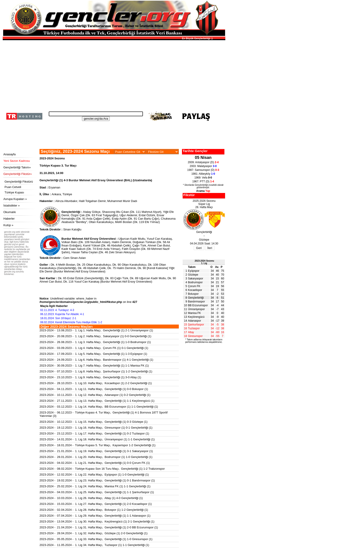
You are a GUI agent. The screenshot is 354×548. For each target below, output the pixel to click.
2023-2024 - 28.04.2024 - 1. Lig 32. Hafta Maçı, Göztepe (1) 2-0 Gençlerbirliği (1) (93, 533)
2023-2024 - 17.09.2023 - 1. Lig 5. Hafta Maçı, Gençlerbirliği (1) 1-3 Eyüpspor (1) (93, 353)
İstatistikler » (11, 205)
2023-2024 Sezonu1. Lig (204, 262)
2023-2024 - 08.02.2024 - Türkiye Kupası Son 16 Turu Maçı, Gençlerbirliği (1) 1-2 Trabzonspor (102, 468)
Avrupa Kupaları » (15, 199)
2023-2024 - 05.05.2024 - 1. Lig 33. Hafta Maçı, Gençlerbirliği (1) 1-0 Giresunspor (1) (96, 539)
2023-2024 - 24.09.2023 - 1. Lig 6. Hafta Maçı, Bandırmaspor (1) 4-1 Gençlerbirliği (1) (96, 359)
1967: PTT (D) (203, 181)
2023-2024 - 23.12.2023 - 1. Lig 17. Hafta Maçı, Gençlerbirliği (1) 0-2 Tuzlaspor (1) (94, 433)
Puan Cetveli (13, 187)
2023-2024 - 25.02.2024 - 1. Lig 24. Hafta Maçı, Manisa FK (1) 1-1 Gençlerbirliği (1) (95, 486)
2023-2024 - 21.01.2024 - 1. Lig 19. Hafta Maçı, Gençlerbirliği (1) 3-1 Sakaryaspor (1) (96, 451)
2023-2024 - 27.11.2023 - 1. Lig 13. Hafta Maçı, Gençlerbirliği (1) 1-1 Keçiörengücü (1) (97, 400)
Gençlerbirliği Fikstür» (17, 174)
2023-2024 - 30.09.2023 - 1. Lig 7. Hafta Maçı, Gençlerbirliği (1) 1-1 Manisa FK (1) (94, 365)
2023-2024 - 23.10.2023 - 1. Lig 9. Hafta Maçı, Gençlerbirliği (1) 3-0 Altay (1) (90, 377)
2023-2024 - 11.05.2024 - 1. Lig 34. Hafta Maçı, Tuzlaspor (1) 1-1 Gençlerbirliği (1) (94, 545)
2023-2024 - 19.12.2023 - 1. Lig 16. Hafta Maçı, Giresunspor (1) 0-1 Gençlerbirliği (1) (96, 427)
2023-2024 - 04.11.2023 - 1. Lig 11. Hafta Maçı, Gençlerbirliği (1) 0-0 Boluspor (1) (94, 389)
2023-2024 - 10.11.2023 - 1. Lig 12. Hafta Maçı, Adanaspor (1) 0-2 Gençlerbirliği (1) (95, 395)
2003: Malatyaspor (203, 166)
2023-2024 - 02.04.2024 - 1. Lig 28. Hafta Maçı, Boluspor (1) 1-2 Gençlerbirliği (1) (94, 509)
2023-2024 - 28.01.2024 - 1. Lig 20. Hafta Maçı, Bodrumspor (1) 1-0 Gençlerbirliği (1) (96, 457)
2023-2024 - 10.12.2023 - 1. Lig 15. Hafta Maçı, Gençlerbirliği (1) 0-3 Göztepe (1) (93, 421)
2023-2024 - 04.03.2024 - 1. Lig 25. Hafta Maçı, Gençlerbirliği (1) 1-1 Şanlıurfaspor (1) (97, 492)
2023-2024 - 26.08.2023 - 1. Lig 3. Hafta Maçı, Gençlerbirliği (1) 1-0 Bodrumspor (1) (95, 342)
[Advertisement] (113, 74)
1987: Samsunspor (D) (203, 170)
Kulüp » (8, 225)
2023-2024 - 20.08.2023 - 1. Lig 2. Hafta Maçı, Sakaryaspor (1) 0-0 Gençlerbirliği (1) (95, 336)
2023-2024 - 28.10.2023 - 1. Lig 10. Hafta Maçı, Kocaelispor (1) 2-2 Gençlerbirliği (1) (96, 383)
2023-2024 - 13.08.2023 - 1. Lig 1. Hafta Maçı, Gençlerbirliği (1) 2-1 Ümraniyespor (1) (96, 330)
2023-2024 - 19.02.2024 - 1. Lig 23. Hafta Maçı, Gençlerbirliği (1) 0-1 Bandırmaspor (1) (97, 480)
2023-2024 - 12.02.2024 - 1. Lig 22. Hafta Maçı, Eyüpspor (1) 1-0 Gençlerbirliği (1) (94, 474)
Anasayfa (9, 154)
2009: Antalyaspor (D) (203, 162)
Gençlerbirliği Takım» (17, 167)
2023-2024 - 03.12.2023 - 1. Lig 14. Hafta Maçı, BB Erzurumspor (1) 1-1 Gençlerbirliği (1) (99, 406)
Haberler (9, 218)
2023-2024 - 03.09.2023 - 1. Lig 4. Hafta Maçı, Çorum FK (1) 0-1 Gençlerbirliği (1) (94, 348)
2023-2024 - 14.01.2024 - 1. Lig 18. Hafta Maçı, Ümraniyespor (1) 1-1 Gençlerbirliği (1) (97, 439)
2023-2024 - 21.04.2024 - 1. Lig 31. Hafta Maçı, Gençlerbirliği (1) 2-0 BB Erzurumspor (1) (99, 527)
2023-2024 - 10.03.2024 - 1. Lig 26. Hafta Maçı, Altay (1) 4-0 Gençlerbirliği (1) (91, 498)
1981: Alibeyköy (203, 173)
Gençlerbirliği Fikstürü (19, 181)
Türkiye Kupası (14, 192)
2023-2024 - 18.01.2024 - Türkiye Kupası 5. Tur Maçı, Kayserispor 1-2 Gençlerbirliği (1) (98, 445)
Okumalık (9, 212)
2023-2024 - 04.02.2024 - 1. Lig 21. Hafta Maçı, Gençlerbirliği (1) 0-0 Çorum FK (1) (95, 462)
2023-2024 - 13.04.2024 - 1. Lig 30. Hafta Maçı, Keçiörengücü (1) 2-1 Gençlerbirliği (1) (97, 521)
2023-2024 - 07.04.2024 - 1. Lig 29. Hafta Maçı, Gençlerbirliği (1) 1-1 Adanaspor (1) (95, 515)
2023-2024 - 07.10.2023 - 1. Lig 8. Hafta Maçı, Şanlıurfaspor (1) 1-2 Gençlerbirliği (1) (96, 371)
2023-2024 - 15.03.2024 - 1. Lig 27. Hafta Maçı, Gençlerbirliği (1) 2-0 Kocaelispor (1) (96, 504)
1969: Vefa (203, 177)
